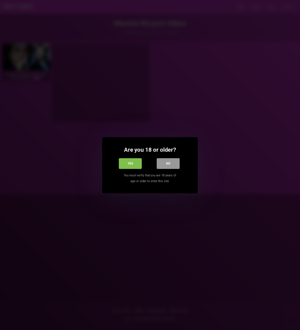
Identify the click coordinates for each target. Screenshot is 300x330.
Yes (130, 163)
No (168, 163)
